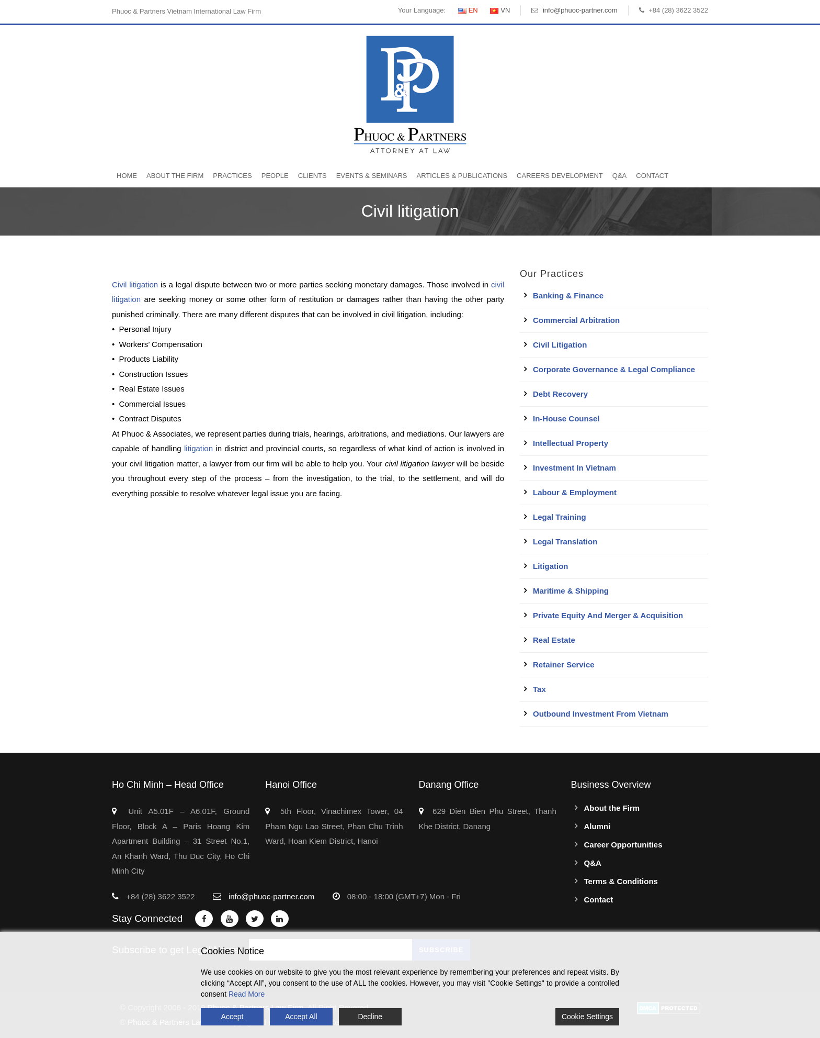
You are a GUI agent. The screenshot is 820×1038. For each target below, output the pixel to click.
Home (127, 176)
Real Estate (554, 639)
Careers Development (560, 176)
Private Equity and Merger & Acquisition (608, 615)
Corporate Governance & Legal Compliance (614, 369)
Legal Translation (565, 541)
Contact (652, 176)
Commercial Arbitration (576, 320)
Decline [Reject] (370, 1016)
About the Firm (174, 176)
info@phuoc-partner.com (580, 10)
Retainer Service (564, 664)
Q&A (619, 176)
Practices (232, 176)
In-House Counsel (566, 418)
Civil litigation (135, 284)
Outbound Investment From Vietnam (600, 713)
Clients (312, 176)
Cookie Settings (587, 1016)
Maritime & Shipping (571, 590)
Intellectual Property (570, 443)
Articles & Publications (461, 176)
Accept (232, 1016)
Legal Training (559, 516)
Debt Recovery (560, 393)
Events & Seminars (371, 176)
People (275, 176)
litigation (198, 448)
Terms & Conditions (621, 881)
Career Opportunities (623, 844)
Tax (539, 689)
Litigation (550, 566)
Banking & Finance (568, 295)
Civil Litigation (560, 344)
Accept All (301, 1016)
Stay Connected (147, 918)
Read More (247, 994)
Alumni (597, 826)
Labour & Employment (575, 492)
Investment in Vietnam (574, 467)
